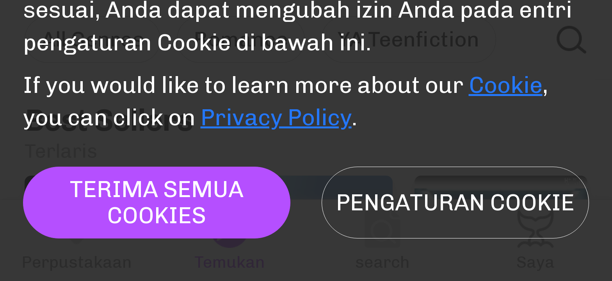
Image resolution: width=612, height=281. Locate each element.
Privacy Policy (276, 117)
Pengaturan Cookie (455, 202)
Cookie (506, 85)
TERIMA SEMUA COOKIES (156, 202)
